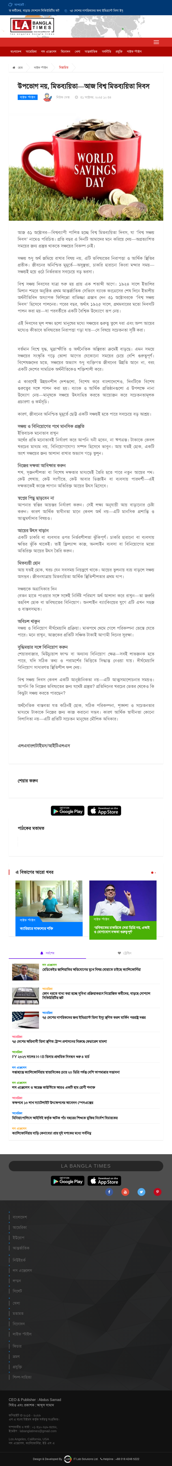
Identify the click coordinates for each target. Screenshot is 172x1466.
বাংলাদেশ (16, 52)
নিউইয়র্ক (19, 1260)
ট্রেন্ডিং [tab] (124, 953)
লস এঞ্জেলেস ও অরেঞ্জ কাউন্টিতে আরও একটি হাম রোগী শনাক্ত (53, 1087)
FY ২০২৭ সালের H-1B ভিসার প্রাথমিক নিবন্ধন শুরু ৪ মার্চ (50, 1056)
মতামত (18, 1313)
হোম (18, 67)
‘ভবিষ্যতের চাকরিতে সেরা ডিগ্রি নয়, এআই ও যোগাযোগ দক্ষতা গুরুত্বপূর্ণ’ (122, 929)
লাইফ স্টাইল (134, 52)
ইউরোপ (18, 1237)
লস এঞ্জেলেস (48, 52)
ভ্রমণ (16, 1356)
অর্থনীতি (106, 52)
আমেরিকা (31, 52)
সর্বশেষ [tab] (47, 953)
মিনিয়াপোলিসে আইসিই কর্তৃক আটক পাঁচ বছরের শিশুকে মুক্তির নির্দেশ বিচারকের (65, 1118)
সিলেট (17, 1291)
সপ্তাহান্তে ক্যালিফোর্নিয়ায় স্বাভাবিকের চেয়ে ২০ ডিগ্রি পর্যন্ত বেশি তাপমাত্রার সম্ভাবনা (66, 1072)
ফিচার (17, 1346)
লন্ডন (17, 1280)
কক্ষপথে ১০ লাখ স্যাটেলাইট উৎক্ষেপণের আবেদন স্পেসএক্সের (52, 1102)
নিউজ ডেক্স (63, 97)
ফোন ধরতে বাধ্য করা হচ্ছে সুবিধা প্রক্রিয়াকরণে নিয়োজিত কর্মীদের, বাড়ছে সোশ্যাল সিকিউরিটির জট (96, 995)
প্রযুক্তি (119, 52)
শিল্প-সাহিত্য (22, 1377)
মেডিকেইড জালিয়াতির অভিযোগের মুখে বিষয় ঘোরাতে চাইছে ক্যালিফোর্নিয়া (91, 969)
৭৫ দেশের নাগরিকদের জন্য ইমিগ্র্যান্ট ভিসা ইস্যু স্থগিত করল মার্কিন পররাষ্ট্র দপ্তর (119, 11)
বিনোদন (65, 52)
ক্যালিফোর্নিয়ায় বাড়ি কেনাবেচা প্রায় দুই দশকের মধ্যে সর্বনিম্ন (51, 1133)
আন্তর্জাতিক (91, 52)
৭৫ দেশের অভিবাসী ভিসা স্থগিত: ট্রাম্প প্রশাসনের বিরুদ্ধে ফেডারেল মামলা (59, 1041)
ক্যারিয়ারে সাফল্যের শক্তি (36, 928)
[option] (114, 10)
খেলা (77, 52)
